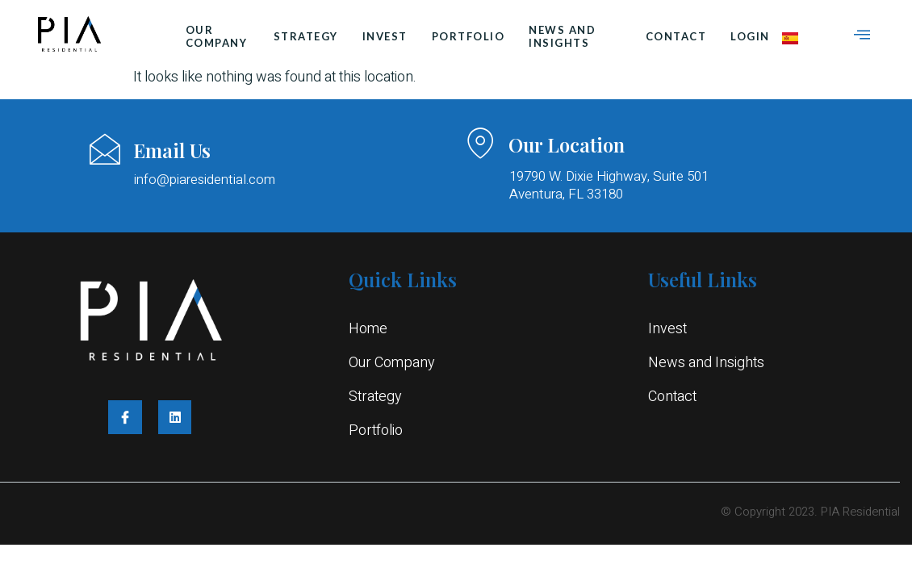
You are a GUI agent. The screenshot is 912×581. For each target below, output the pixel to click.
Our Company (217, 36)
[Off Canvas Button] (862, 35)
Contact (676, 36)
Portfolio (468, 36)
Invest (385, 36)
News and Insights (562, 36)
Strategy (306, 36)
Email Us (172, 150)
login (750, 36)
